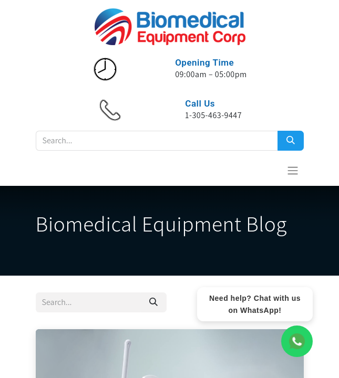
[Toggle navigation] (293, 170)
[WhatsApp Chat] (297, 341)
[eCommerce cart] (267, 170)
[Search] (291, 141)
